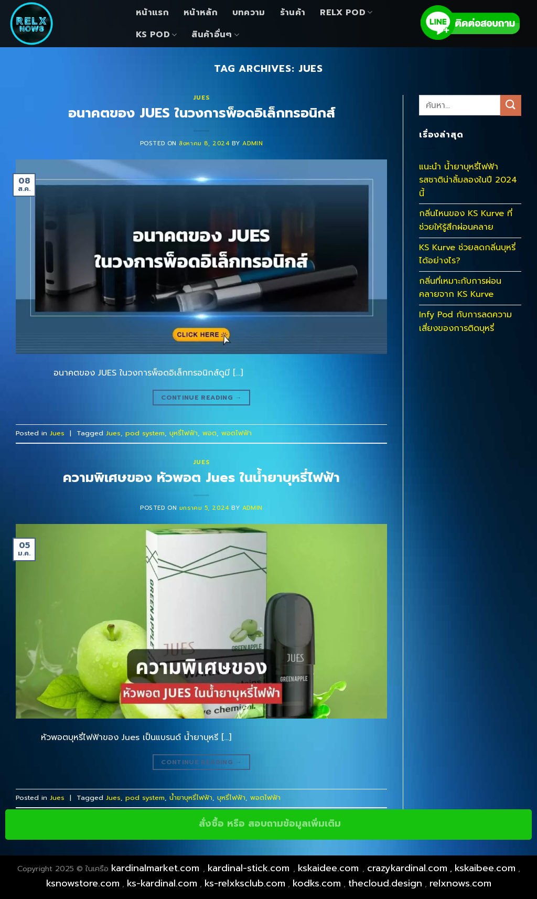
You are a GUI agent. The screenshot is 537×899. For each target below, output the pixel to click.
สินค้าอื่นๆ (215, 34)
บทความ (248, 12)
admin (252, 143)
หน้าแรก (152, 12)
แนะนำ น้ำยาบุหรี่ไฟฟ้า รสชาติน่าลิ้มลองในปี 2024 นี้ (468, 180)
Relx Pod (346, 12)
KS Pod (156, 34)
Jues (201, 97)
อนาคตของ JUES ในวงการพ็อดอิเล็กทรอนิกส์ (201, 113)
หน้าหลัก (201, 12)
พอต (209, 433)
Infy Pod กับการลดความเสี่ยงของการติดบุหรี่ (465, 321)
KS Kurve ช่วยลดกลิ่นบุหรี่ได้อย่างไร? (467, 254)
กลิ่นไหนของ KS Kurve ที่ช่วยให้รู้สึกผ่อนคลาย (465, 220)
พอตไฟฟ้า (236, 433)
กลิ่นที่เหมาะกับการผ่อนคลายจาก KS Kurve (460, 288)
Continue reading (201, 398)
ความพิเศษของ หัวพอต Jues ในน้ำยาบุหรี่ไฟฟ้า (201, 477)
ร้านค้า (293, 12)
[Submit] (510, 105)
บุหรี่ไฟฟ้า (183, 433)
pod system (145, 433)
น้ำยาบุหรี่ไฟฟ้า (190, 797)
